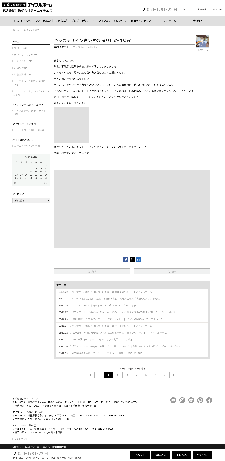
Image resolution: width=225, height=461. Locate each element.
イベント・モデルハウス (26, 20)
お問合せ (187, 9)
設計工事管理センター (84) (28, 145)
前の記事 (92, 271)
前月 (16, 182)
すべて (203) (20, 48)
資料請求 (202, 9)
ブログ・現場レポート (83, 20)
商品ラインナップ (141, 20)
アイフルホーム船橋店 (85, 47)
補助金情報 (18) (22, 74)
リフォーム (169, 20)
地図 (82, 402)
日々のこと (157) (23, 61)
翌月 (46, 182)
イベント (217, 9)
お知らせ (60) (21, 67)
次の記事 (172, 271)
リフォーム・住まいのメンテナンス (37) (30, 93)
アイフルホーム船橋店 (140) (29, 130)
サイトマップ (20, 439)
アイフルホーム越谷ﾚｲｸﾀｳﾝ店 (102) (28, 112)
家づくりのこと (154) (25, 54)
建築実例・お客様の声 (55, 20)
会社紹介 (198, 20)
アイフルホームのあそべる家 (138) (28, 83)
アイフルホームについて (112, 20)
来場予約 (181, 455)
